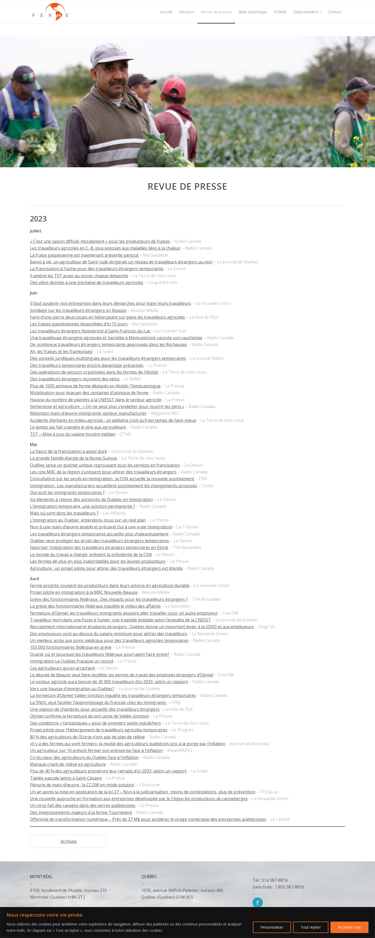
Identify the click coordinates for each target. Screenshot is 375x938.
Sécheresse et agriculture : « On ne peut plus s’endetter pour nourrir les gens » (107, 406)
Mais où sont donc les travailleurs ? (64, 513)
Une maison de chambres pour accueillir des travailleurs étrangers (95, 709)
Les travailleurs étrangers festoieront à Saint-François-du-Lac (90, 331)
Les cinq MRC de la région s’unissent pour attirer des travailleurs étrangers (103, 472)
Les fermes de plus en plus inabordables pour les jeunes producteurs (97, 561)
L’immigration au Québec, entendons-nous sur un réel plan (88, 520)
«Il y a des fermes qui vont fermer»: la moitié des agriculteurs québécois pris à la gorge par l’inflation (127, 743)
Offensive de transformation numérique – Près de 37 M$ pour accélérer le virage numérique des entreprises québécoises (148, 819)
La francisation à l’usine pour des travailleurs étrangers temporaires (97, 268)
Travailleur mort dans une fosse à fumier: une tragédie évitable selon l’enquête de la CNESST (120, 620)
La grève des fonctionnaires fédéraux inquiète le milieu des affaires (95, 606)
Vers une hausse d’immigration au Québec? (72, 689)
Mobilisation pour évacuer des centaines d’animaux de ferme (89, 393)
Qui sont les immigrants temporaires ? (67, 492)
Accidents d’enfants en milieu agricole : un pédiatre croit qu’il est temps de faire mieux (113, 420)
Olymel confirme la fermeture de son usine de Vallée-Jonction (89, 716)
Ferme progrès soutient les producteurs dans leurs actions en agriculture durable (110, 585)
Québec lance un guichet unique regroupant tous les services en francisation (105, 465)
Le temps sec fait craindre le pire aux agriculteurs (78, 427)
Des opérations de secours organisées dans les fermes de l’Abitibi (94, 372)
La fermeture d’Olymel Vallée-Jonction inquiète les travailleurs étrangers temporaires (113, 695)
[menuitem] (166, 11)
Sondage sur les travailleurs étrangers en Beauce (78, 310)
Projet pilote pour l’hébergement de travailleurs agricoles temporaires (98, 730)
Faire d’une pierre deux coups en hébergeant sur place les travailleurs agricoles (107, 317)
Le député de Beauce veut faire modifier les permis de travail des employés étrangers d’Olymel (121, 675)
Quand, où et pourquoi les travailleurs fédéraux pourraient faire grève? (99, 654)
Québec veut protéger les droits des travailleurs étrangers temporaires (99, 541)
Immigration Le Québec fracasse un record (71, 661)
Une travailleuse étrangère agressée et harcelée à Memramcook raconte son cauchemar (116, 338)
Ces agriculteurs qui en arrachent (62, 668)
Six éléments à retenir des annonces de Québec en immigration (91, 499)
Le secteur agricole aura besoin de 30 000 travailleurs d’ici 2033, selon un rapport (109, 681)
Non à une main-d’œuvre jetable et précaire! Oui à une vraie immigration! (101, 527)
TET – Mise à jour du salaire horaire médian (72, 434)
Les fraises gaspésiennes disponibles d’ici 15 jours (79, 324)
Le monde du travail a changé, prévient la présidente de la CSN (91, 554)
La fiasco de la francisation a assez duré (68, 451)
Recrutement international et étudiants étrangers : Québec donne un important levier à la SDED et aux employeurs (142, 627)
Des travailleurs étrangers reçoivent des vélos (75, 379)
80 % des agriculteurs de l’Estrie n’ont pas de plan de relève (87, 737)
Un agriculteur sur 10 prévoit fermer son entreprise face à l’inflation (96, 750)
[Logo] (50, 11)
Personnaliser (271, 927)
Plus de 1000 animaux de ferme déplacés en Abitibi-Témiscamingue (95, 386)
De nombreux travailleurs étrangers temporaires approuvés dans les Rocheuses (108, 344)
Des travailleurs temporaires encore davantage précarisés (86, 365)
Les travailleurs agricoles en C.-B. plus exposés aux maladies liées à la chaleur (105, 248)
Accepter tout (349, 927)
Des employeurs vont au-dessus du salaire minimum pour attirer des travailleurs (108, 634)
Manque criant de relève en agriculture (68, 764)
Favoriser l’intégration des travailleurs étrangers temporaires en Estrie (99, 547)
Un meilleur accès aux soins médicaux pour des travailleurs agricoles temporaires (109, 640)
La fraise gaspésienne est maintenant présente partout (84, 255)
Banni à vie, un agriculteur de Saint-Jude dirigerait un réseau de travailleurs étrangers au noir (121, 262)
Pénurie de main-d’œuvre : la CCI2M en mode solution (82, 785)
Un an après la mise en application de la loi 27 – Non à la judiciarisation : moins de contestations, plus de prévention (142, 792)
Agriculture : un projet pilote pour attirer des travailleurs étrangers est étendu (106, 568)
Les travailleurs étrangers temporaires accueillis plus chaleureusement (99, 534)
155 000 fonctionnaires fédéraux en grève (70, 647)
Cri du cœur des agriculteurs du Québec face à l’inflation (84, 757)
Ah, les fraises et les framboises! (61, 351)
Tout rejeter (311, 927)
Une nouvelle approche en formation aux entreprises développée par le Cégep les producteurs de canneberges (139, 798)
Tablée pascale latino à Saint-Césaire (66, 778)
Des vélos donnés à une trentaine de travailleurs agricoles (86, 282)
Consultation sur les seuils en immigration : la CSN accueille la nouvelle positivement (112, 479)
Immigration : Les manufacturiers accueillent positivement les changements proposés (113, 486)
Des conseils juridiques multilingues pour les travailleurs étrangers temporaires (108, 358)
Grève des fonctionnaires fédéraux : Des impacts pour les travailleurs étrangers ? (109, 599)
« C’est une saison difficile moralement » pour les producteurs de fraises (100, 241)
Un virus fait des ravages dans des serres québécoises (82, 805)
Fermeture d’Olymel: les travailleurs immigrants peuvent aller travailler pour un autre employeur (124, 613)
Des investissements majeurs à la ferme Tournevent (81, 812)
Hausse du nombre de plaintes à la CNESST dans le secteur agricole (95, 400)
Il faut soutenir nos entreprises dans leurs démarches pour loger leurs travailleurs (110, 303)
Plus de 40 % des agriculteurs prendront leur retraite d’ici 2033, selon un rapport (108, 771)
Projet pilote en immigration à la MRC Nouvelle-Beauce (84, 592)
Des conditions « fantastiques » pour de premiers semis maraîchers (95, 723)
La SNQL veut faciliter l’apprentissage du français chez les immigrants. (98, 702)
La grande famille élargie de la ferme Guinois (73, 458)
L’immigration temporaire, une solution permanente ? (82, 506)
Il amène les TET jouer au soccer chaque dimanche (79, 276)
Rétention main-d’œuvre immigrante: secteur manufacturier (88, 413)
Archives (68, 841)
